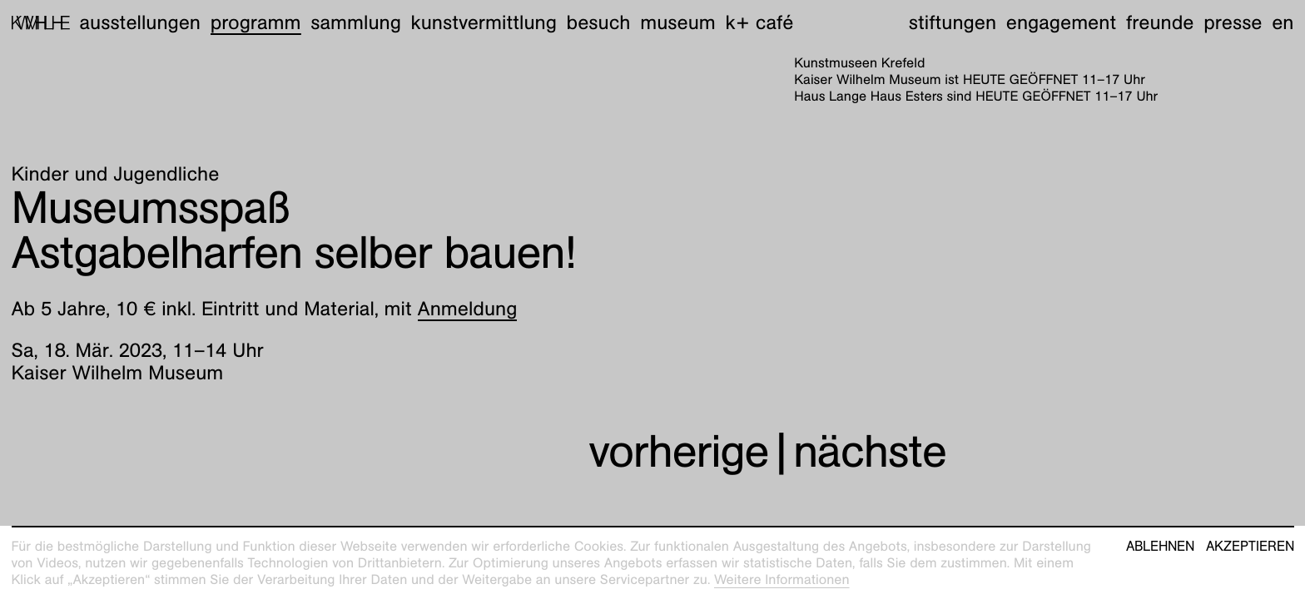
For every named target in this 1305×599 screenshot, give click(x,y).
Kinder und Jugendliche (116, 173)
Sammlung (355, 22)
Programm (256, 22)
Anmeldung (468, 308)
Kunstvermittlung (484, 22)
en (1282, 22)
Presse (1232, 22)
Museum (678, 22)
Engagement (1061, 22)
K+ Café (759, 22)
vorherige (678, 451)
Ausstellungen (140, 22)
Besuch (599, 22)
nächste (869, 451)
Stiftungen (952, 22)
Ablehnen (1160, 546)
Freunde (1160, 22)
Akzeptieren (1250, 546)
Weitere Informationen (782, 579)
